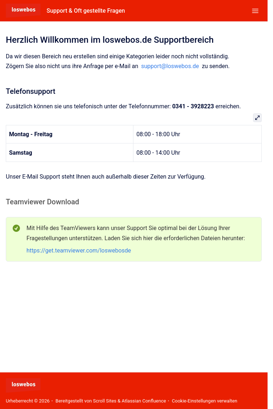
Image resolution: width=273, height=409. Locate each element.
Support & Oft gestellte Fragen (85, 10)
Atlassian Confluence (144, 401)
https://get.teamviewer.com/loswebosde (78, 250)
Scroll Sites (105, 401)
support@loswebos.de (170, 66)
